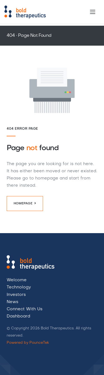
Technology (19, 287)
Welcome (17, 280)
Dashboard (18, 316)
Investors (16, 295)
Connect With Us (24, 309)
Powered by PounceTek (28, 343)
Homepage (25, 203)
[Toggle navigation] (93, 12)
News (12, 302)
